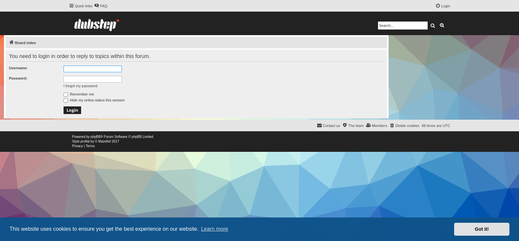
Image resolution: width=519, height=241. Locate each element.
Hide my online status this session (94, 100)
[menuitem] (100, 6)
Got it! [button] (482, 229)
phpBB (96, 137)
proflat (85, 141)
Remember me (79, 94)
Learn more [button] (214, 229)
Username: (18, 68)
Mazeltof (104, 141)
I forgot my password (80, 86)
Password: (18, 78)
